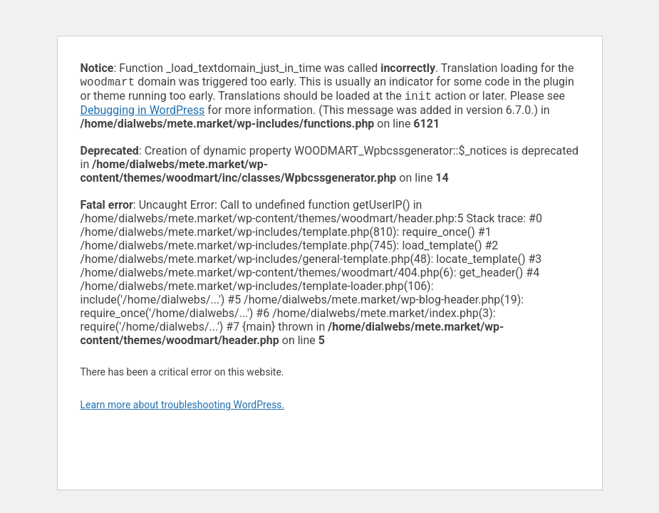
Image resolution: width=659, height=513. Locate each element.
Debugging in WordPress (143, 113)
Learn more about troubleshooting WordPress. (183, 407)
